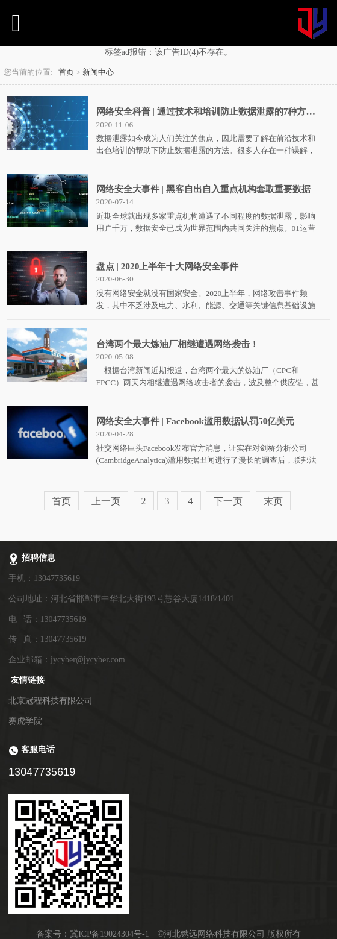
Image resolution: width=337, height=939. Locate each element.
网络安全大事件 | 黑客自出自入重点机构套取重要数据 (203, 189)
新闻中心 (98, 72)
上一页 (105, 501)
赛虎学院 (25, 721)
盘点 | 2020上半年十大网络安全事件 (167, 266)
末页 (273, 501)
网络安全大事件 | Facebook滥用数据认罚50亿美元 (195, 421)
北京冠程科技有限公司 (50, 700)
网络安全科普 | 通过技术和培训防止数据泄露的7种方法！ (210, 111)
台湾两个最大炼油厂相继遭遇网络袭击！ (177, 344)
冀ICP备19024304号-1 (109, 933)
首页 (66, 72)
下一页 (228, 501)
